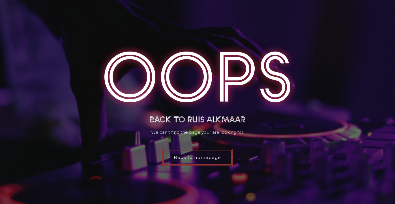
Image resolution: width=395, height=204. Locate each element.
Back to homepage (197, 157)
